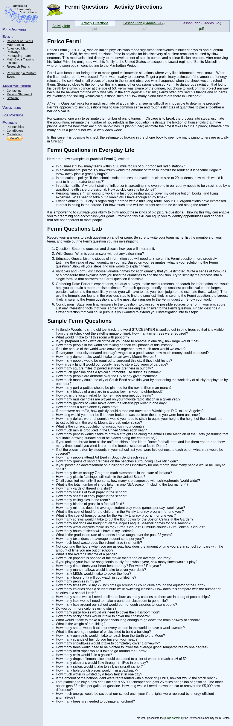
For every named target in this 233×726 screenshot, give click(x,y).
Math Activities (14, 29)
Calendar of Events (20, 41)
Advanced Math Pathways (17, 50)
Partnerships (15, 126)
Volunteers (11, 107)
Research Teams (18, 66)
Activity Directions (94, 23)
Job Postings (12, 115)
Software (13, 98)
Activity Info (61, 26)
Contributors (15, 130)
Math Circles (15, 44)
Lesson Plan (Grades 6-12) (143, 23)
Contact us (14, 90)
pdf (95, 29)
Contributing (15, 134)
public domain (172, 718)
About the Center (16, 86)
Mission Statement (19, 94)
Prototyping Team (19, 55)
